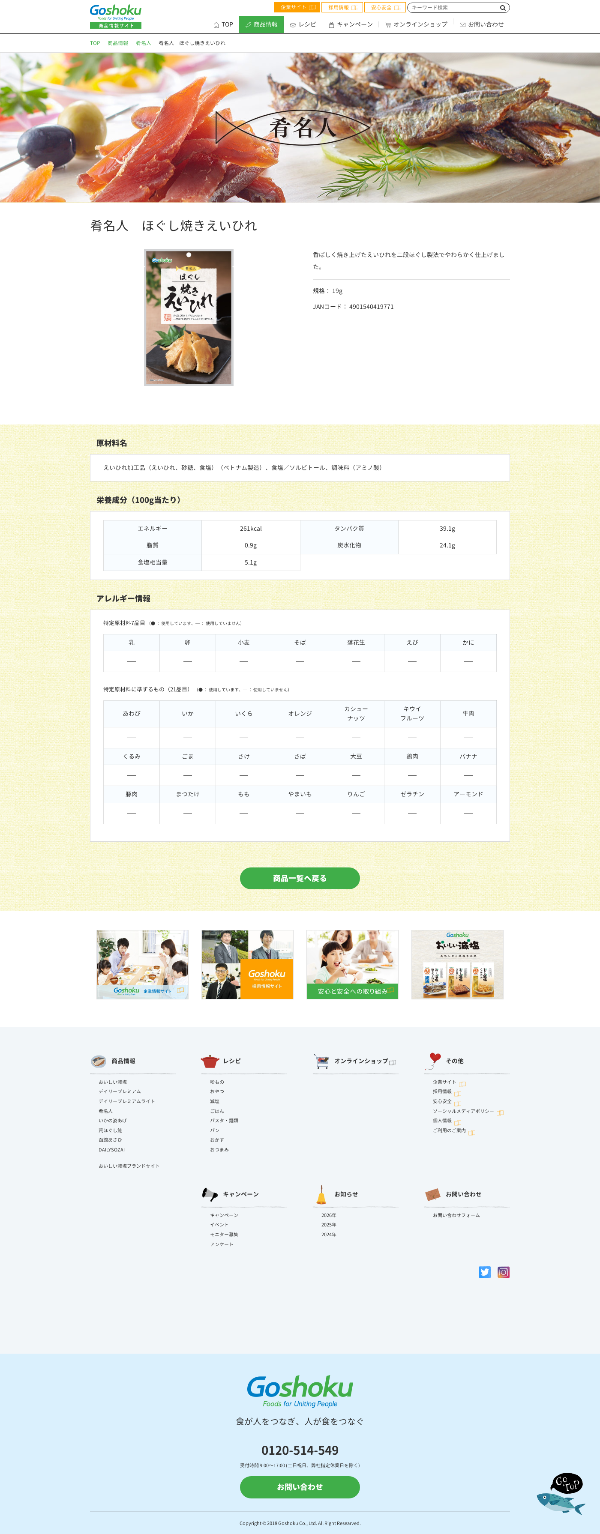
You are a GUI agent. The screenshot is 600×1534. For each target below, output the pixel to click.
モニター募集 (224, 1234)
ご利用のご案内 (449, 1130)
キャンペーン (350, 24)
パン (214, 1130)
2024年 (328, 1234)
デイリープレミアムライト (127, 1101)
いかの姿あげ (113, 1120)
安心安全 (381, 7)
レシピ (303, 24)
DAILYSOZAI (112, 1149)
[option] (142, 965)
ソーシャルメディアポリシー (463, 1111)
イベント (219, 1224)
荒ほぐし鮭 (110, 1130)
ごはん (217, 1111)
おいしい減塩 (113, 1082)
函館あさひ (110, 1139)
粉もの (217, 1082)
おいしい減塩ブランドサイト (129, 1166)
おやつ (217, 1091)
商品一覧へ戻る (300, 880)
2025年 (328, 1224)
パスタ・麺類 (224, 1120)
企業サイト (293, 7)
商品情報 (261, 24)
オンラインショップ (416, 24)
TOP (223, 24)
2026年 (328, 1215)
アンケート (222, 1244)
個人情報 (442, 1120)
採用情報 (338, 7)
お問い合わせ (481, 24)
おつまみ (219, 1149)
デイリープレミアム (120, 1091)
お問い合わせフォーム (456, 1215)
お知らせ (335, 1195)
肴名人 (143, 43)
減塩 (214, 1101)
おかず (217, 1139)
